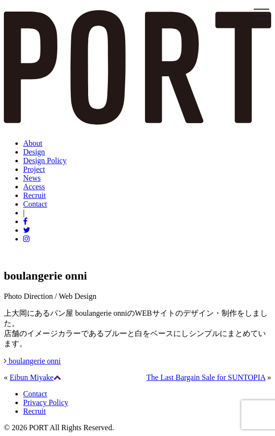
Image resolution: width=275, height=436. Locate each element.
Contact (35, 394)
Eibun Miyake (31, 377)
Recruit (34, 411)
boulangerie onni (32, 361)
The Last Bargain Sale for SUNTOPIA (205, 377)
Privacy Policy (45, 402)
